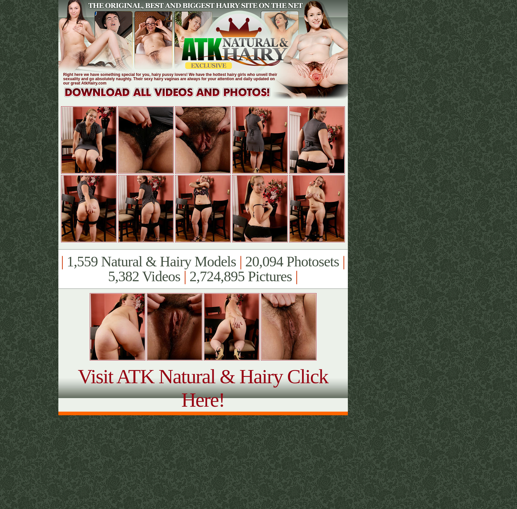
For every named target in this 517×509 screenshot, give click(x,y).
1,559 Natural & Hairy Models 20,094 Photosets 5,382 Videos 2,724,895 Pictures (203, 269)
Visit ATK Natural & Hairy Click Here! (203, 388)
